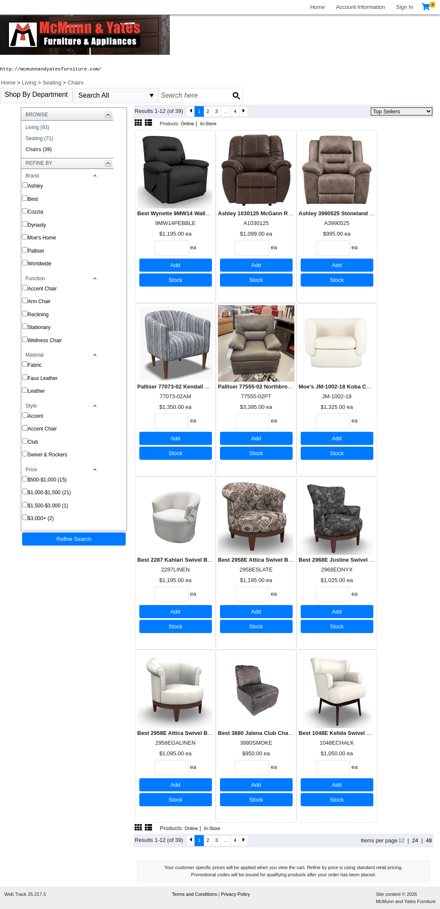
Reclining (38, 315)
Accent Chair (42, 289)
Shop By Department (36, 94)
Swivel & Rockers (47, 455)
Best (33, 199)
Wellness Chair (45, 340)
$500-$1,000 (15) (47, 480)
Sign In (404, 7)
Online (187, 123)
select (152, 95)
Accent (35, 416)
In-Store (208, 123)
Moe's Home (42, 238)
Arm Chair (39, 301)
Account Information (360, 7)
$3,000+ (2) (41, 518)
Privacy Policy (235, 894)
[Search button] (236, 95)
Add (175, 265)
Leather (36, 391)
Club (33, 442)
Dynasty (37, 225)
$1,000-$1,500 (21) (49, 492)
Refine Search (73, 539)
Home (317, 7)
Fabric (35, 365)
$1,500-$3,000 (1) (48, 506)
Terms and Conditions (195, 894)
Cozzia (35, 212)
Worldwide (39, 264)
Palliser (36, 251)
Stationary (39, 327)
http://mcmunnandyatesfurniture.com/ (51, 69)
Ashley (35, 186)
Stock (176, 280)
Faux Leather (43, 378)
